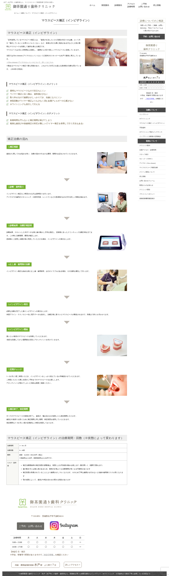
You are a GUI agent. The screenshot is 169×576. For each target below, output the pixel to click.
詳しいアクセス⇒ (72, 565)
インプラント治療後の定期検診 (150, 136)
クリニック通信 (144, 189)
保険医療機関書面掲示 (147, 198)
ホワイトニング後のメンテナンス (150, 132)
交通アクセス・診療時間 (147, 150)
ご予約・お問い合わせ (30, 526)
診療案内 (118, 5)
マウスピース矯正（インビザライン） (152, 123)
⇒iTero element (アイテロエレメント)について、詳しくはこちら (30, 62)
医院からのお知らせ (146, 185)
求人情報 (157, 5)
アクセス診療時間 (131, 5)
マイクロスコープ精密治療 (148, 167)
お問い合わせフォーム (147, 181)
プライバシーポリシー (147, 194)
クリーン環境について (147, 172)
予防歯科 (142, 127)
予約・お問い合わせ (151, 37)
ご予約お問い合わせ (144, 5)
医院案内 (105, 5)
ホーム (92, 5)
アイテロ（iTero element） (148, 163)
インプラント (144, 114)
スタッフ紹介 (144, 154)
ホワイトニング (144, 119)
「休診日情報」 (150, 99)
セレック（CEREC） (146, 159)
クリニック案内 (144, 145)
